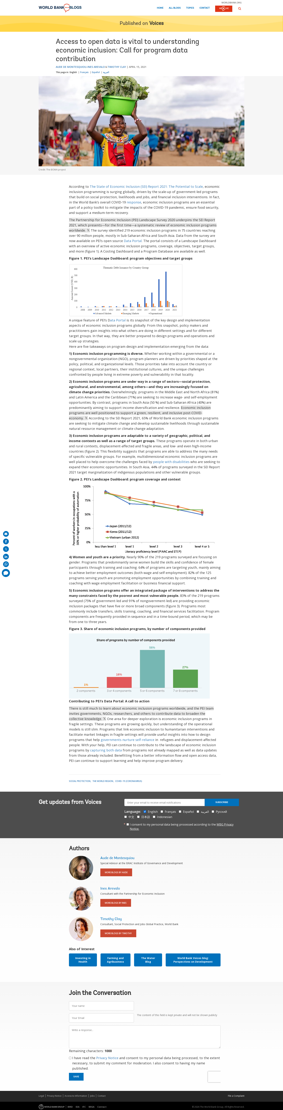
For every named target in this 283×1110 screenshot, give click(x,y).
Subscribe (221, 802)
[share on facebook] (6, 541)
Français (84, 72)
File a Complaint (236, 1095)
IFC (84, 1106)
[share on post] (6, 549)
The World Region (102, 781)
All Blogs (175, 8)
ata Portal (118, 320)
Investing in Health (83, 959)
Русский (221, 812)
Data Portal (133, 241)
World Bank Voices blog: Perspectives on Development (193, 959)
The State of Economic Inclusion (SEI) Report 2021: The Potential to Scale (146, 186)
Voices (156, 23)
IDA (77, 1106)
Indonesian (164, 817)
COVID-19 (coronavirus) (128, 781)
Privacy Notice (107, 1058)
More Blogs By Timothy (118, 933)
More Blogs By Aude (116, 872)
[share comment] (6, 573)
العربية (106, 72)
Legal (41, 1095)
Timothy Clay (116, 66)
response (134, 202)
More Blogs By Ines (116, 902)
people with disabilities (171, 462)
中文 (131, 817)
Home (160, 8)
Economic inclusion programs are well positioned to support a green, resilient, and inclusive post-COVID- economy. (140, 412)
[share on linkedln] (6, 557)
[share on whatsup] (6, 564)
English (73, 72)
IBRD (70, 1106)
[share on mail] (6, 534)
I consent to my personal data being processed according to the (182, 826)
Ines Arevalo (96, 66)
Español (96, 72)
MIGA (91, 1106)
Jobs (92, 1095)
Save (76, 1076)
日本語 (145, 817)
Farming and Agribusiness (115, 959)
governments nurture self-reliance (127, 740)
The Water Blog (148, 959)
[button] (239, 8)
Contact (204, 8)
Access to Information (76, 1095)
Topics (190, 8)
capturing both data (106, 750)
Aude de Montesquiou (71, 66)
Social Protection (79, 781)
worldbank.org (231, 2)
